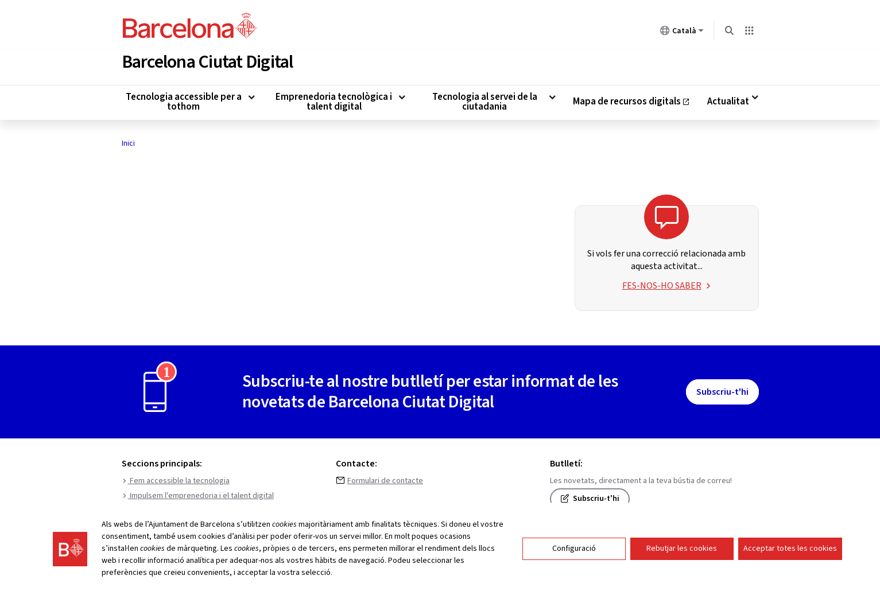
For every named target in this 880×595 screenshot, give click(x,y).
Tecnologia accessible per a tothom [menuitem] (184, 99)
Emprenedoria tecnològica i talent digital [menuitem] (334, 99)
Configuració (574, 548)
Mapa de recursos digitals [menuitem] (631, 102)
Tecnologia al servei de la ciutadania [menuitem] (484, 99)
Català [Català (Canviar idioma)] (682, 32)
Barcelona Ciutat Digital (207, 59)
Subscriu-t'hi (722, 389)
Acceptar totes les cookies (790, 548)
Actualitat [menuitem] (728, 100)
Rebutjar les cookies (681, 548)
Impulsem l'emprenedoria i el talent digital (198, 493)
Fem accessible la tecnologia (176, 478)
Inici (128, 141)
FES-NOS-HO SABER (666, 283)
